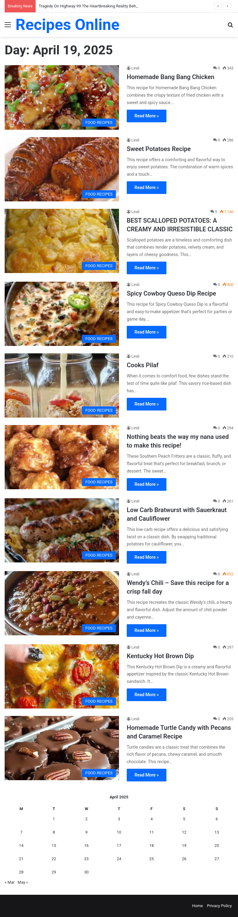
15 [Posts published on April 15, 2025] (53, 845)
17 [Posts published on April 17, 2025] (119, 845)
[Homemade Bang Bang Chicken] (62, 97)
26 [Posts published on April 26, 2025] (184, 858)
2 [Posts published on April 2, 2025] (86, 819)
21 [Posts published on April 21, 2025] (21, 858)
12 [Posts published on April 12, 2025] (184, 832)
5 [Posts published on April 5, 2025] (184, 819)
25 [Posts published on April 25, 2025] (151, 858)
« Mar (10, 882)
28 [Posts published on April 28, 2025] (21, 872)
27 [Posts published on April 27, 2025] (216, 858)
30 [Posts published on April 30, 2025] (86, 872)
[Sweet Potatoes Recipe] (62, 169)
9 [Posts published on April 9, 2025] (86, 832)
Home (197, 905)
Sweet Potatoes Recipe (159, 149)
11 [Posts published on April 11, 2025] (151, 832)
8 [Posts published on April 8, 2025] (54, 832)
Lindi (135, 68)
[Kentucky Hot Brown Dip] (62, 676)
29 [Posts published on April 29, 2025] (53, 872)
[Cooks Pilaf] (62, 385)
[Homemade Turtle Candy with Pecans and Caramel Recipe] (62, 748)
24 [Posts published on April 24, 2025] (119, 858)
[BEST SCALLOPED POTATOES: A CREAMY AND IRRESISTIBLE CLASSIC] (62, 241)
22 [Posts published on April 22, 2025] (53, 858)
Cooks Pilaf (143, 365)
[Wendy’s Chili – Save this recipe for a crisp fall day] (62, 603)
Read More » (146, 115)
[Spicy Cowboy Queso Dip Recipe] (62, 314)
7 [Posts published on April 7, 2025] (21, 832)
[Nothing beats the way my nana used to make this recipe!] (62, 457)
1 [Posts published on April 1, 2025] (54, 819)
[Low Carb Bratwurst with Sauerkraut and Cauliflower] (62, 530)
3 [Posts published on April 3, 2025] (119, 819)
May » (23, 882)
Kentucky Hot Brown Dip (160, 656)
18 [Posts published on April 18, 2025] (151, 845)
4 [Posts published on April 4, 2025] (151, 819)
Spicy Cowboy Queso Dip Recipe (171, 293)
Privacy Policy (219, 905)
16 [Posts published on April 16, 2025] (86, 845)
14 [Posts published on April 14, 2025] (21, 845)
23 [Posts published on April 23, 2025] (86, 858)
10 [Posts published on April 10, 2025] (119, 832)
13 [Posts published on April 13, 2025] (216, 832)
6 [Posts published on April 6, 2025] (217, 819)
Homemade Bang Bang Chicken (170, 77)
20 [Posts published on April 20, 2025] (216, 845)
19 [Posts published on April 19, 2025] (184, 845)
